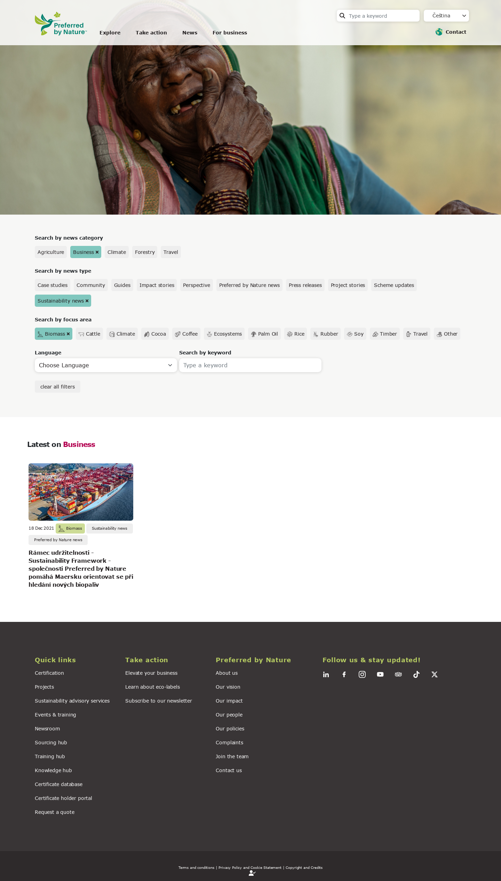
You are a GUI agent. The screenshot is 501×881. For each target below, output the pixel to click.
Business (83, 252)
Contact (456, 32)
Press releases (305, 285)
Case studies (52, 285)
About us (227, 673)
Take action (151, 32)
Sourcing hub (51, 742)
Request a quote (54, 812)
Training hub (50, 756)
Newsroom (47, 728)
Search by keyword (205, 352)
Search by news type (63, 271)
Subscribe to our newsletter (158, 701)
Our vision (228, 687)
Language (48, 352)
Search (342, 16)
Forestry (145, 252)
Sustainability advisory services (72, 701)
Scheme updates (394, 285)
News (189, 32)
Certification (49, 673)
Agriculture (51, 252)
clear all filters (57, 387)
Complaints (229, 742)
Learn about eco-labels (152, 687)
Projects (44, 687)
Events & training (55, 715)
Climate (117, 252)
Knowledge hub (53, 770)
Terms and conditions (196, 867)
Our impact (229, 701)
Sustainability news (61, 301)
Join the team (232, 756)
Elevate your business (151, 673)
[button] (76, 660)
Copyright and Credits (304, 867)
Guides (122, 285)
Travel (171, 252)
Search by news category (69, 238)
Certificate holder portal (63, 798)
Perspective (196, 285)
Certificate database (58, 784)
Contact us (228, 770)
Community (91, 285)
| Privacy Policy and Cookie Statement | (250, 867)
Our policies (230, 728)
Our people (229, 715)
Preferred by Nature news (249, 285)
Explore (110, 32)
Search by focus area (63, 319)
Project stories (348, 285)
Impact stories (157, 285)
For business (230, 32)
